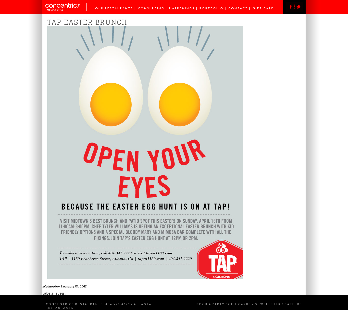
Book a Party (210, 304)
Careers (293, 304)
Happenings (182, 8)
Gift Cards (239, 304)
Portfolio (211, 8)
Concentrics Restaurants (74, 304)
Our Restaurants (114, 8)
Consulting (151, 8)
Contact (238, 8)
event (60, 293)
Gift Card (263, 8)
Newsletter (268, 304)
